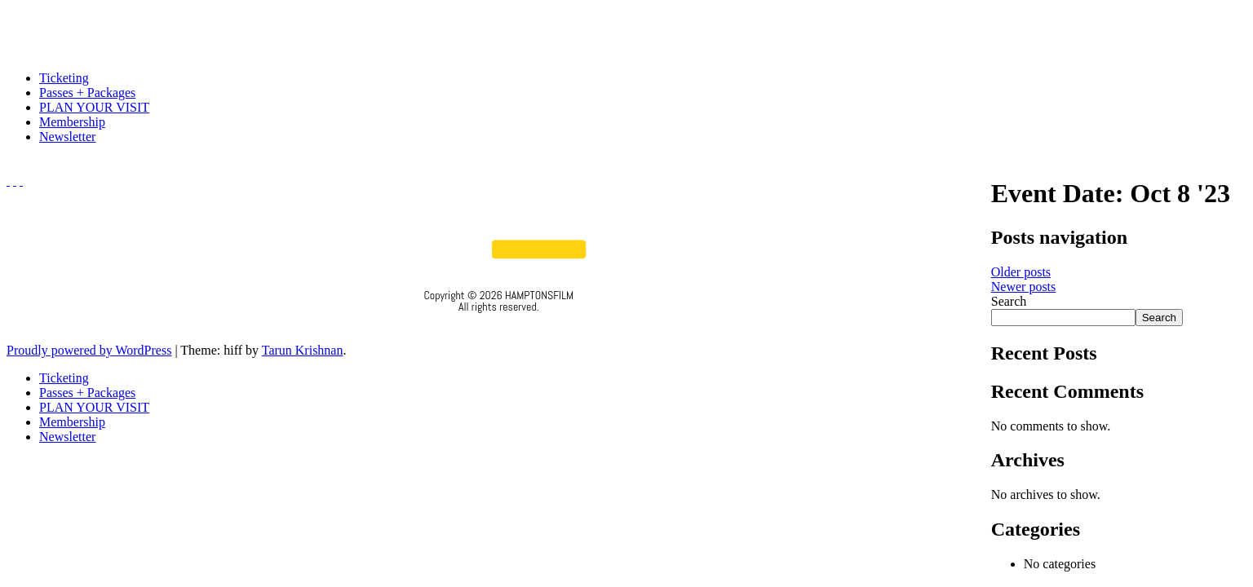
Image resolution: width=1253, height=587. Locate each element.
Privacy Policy (499, 328)
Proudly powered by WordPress (89, 350)
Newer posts (1023, 287)
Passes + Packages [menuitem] (87, 392)
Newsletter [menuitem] (67, 437)
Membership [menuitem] (72, 422)
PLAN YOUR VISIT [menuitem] (94, 407)
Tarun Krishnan (302, 350)
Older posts (1021, 272)
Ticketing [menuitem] (64, 378)
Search (1009, 301)
